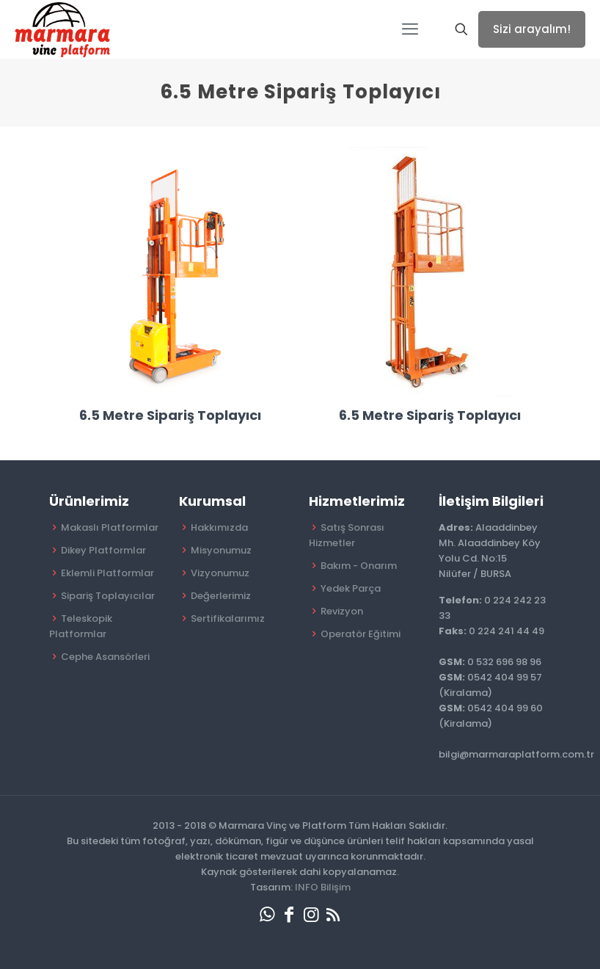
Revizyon (342, 611)
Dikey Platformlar (103, 550)
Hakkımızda (219, 527)
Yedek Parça (351, 588)
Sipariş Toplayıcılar (108, 596)
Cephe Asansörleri (105, 657)
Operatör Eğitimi (360, 634)
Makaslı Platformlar (109, 527)
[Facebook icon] (289, 914)
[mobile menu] (410, 29)
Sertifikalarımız (228, 618)
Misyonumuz (221, 550)
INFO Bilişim (323, 887)
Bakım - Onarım (359, 566)
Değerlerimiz (221, 596)
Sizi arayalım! (532, 29)
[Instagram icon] (311, 914)
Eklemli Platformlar (107, 573)
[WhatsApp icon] (267, 914)
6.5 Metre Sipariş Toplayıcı (170, 415)
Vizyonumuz (220, 573)
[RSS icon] (333, 914)
